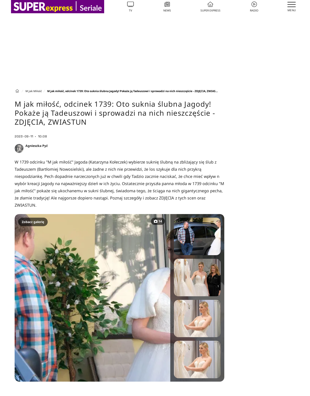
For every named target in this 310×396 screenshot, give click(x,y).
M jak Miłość (33, 91)
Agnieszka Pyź (36, 146)
